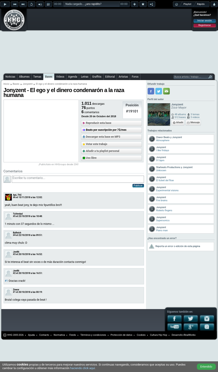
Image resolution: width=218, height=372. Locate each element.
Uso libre (91, 157)
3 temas (195, 114)
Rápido (201, 4)
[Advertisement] (87, 40)
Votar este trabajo (96, 144)
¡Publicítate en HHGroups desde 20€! (59, 164)
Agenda (72, 76)
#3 (14, 254)
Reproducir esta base (98, 123)
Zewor (16, 289)
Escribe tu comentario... (78, 179)
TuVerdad (18, 214)
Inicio (6, 83)
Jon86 (16, 252)
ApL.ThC (17, 195)
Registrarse (204, 25)
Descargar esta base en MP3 (103, 136)
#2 (14, 273)
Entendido (206, 366)
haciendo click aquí (82, 368)
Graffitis (97, 76)
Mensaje (195, 122)
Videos (60, 76)
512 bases (180, 117)
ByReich (17, 232)
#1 (6, 280)
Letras (84, 76)
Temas (37, 76)
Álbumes (24, 76)
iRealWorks (189, 335)
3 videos (195, 117)
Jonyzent (28, 83)
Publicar (138, 185)
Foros (135, 76)
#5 (14, 216)
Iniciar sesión (204, 20)
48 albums (180, 114)
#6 (14, 197)
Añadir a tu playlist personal (102, 151)
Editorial (110, 76)
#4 (14, 235)
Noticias (10, 76)
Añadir (179, 122)
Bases (48, 76)
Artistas (123, 76)
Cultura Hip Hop (158, 335)
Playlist (187, 4)
